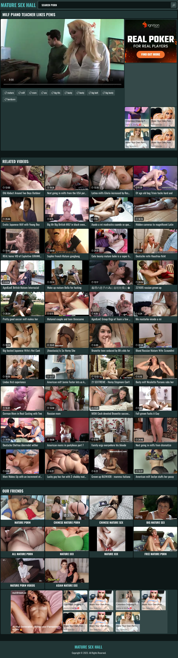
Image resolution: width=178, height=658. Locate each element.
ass (45, 92)
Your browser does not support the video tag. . (62, 53)
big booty (109, 92)
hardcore (11, 99)
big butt (95, 92)
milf (23, 92)
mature (10, 92)
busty (70, 92)
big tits (57, 92)
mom (34, 92)
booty (81, 92)
